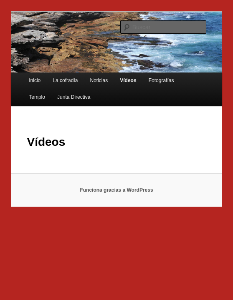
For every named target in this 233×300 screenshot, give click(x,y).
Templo (37, 97)
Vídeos (128, 80)
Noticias (99, 80)
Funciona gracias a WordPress (116, 190)
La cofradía (65, 80)
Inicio (35, 80)
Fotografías (161, 80)
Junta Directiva (73, 97)
